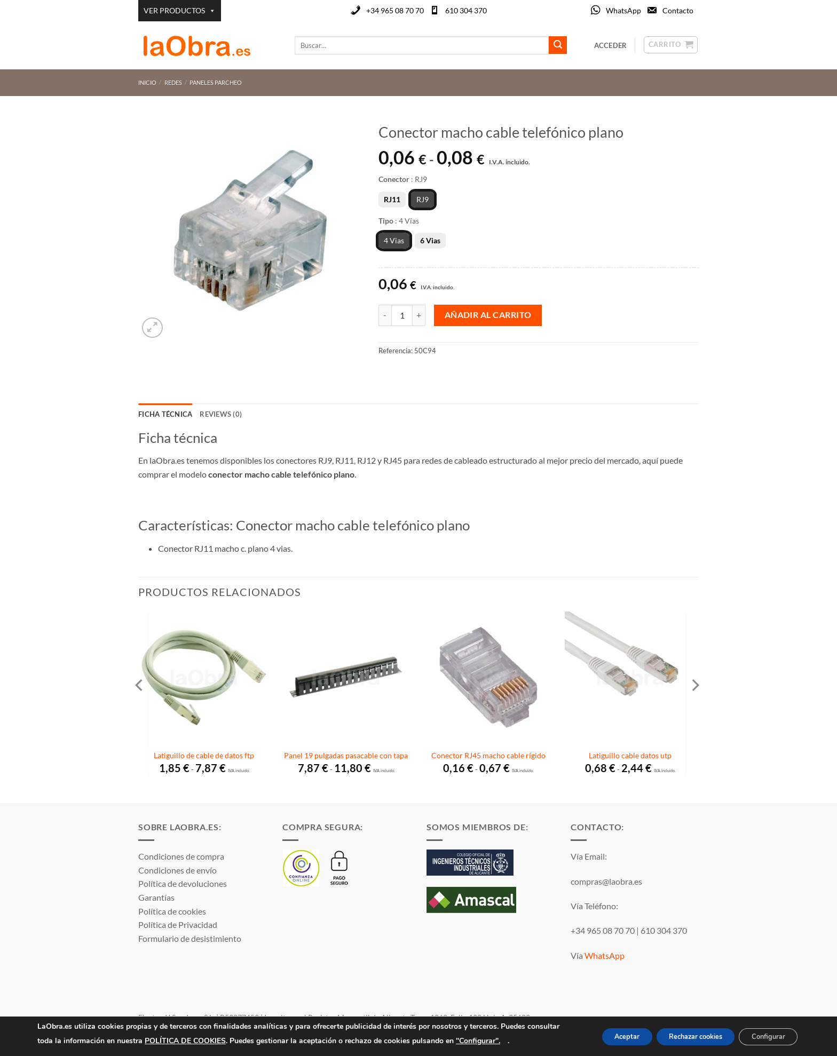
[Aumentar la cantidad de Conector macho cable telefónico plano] (419, 315)
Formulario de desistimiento (189, 938)
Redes (173, 82)
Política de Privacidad (177, 924)
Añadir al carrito (488, 315)
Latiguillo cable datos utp (630, 755)
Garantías (156, 897)
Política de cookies (172, 911)
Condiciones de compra (181, 856)
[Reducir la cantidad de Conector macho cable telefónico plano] (384, 315)
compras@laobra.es (606, 881)
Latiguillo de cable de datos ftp (204, 755)
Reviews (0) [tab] (221, 414)
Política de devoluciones (182, 883)
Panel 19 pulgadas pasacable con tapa (346, 755)
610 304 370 (466, 10)
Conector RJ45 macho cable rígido (488, 755)
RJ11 (392, 199)
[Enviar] (558, 45)
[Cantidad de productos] (402, 315)
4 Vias (394, 240)
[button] (152, 327)
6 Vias (430, 240)
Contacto (677, 10)
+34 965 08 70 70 (395, 10)
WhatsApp (623, 10)
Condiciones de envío (177, 870)
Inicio (147, 82)
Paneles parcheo (215, 82)
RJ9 (422, 199)
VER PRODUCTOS (180, 10)
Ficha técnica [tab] (165, 414)
